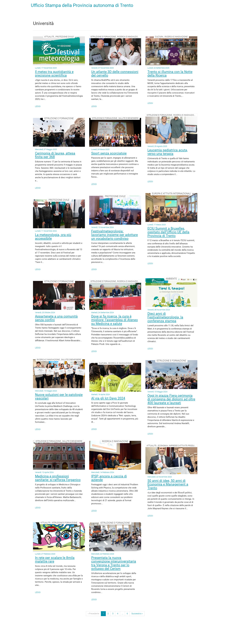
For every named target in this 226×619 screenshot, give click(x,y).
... (122, 613)
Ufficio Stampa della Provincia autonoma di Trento (82, 5)
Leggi (38, 106)
